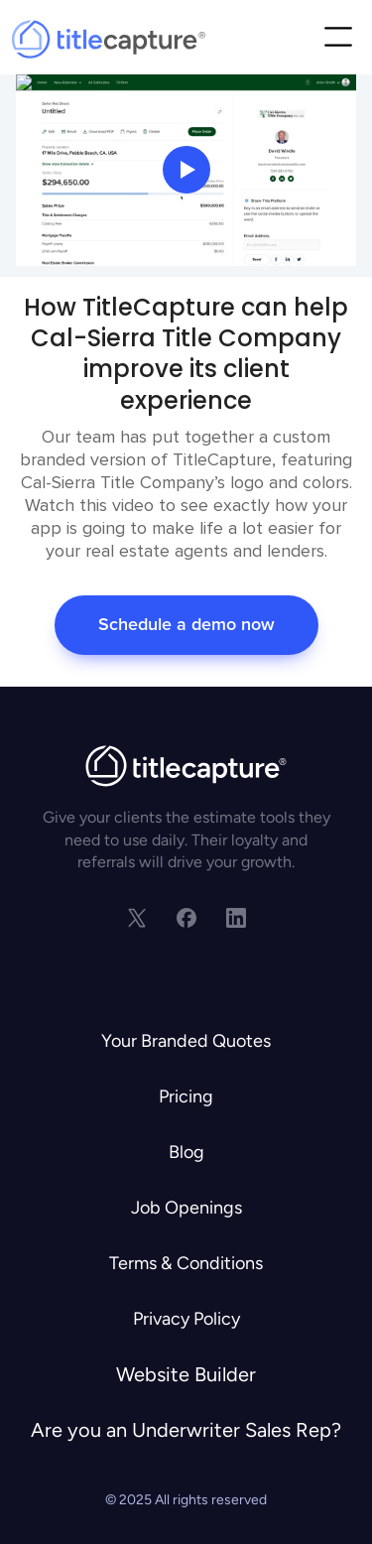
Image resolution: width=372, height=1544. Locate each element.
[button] (337, 39)
